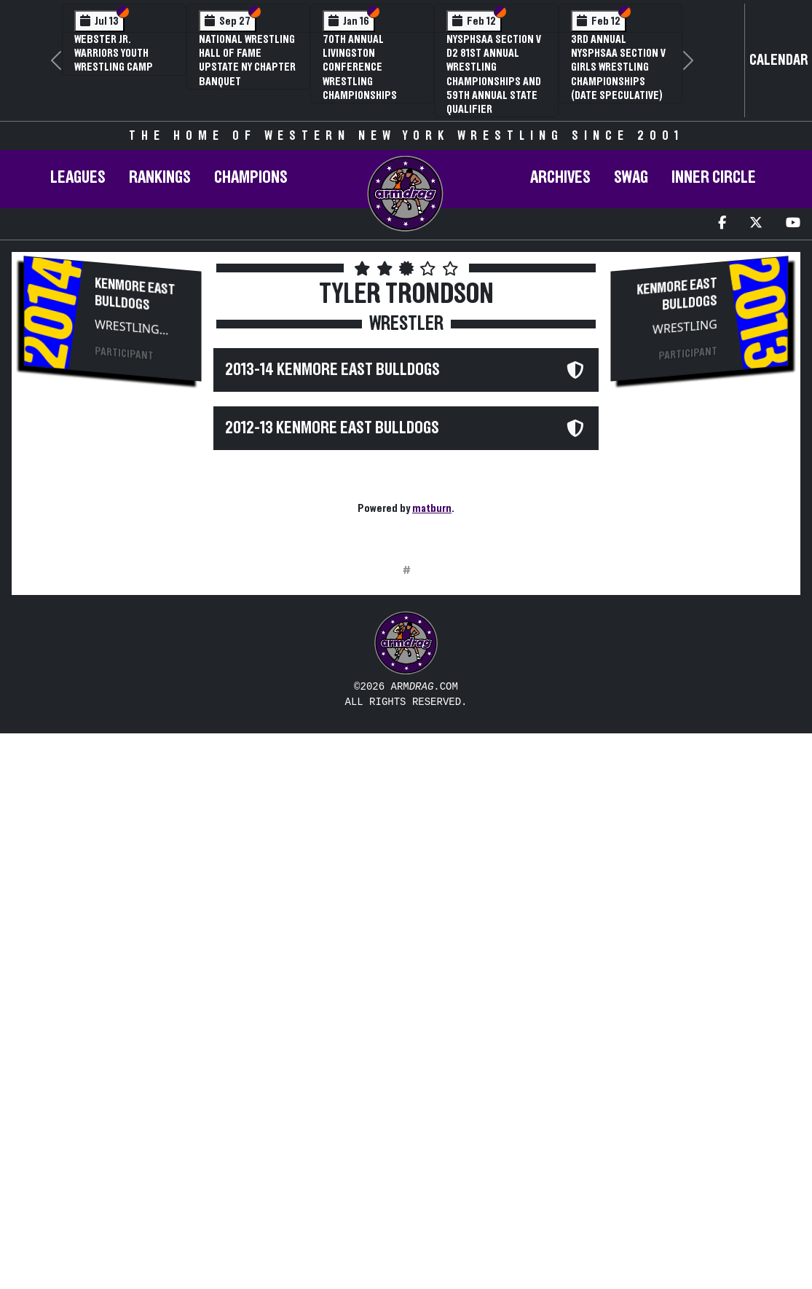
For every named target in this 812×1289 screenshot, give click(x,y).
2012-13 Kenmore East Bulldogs (332, 428)
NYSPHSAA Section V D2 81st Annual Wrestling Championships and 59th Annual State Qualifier (493, 74)
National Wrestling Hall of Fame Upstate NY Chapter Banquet (247, 60)
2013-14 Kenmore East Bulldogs (332, 370)
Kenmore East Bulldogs (135, 294)
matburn (432, 508)
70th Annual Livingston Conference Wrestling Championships (360, 67)
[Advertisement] (112, 638)
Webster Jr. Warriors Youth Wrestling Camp (113, 53)
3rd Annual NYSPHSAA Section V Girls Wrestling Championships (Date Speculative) (618, 67)
